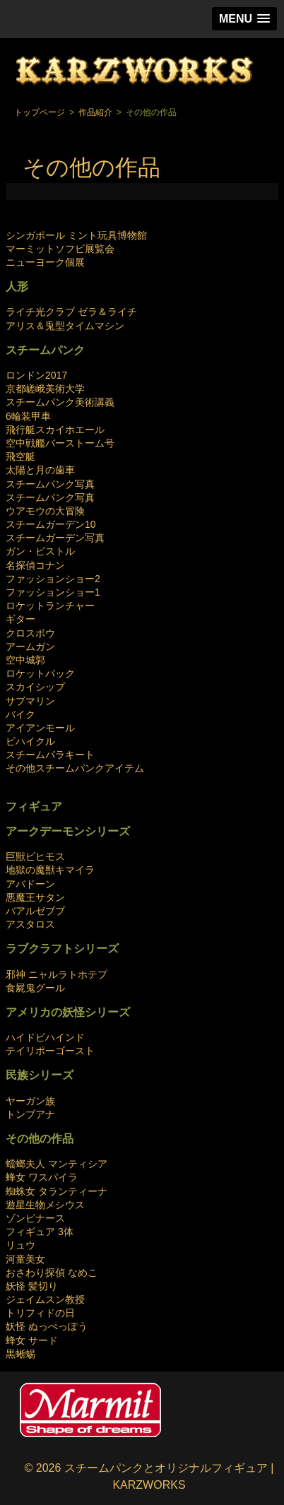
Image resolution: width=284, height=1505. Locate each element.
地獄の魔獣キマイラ (50, 869)
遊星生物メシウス (45, 1204)
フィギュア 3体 (39, 1231)
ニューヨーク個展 (45, 262)
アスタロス (30, 924)
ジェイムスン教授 (45, 1299)
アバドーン (30, 884)
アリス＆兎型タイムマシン (65, 325)
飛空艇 (20, 456)
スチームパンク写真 (50, 484)
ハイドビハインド (45, 1037)
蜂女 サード (32, 1340)
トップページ (39, 112)
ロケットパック (40, 673)
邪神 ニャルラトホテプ (56, 974)
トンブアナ (30, 1114)
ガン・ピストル (40, 551)
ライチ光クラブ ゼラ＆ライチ (71, 311)
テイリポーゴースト (50, 1050)
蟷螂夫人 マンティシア (56, 1163)
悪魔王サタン (35, 897)
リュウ (20, 1245)
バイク (20, 714)
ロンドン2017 (36, 375)
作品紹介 (95, 112)
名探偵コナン (35, 565)
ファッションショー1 (53, 592)
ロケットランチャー (50, 605)
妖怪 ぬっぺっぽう (47, 1326)
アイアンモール (40, 727)
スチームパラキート (50, 754)
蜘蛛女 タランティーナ (56, 1191)
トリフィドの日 (40, 1312)
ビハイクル (30, 741)
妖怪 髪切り (32, 1286)
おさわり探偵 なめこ (51, 1272)
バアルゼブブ (35, 910)
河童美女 (25, 1259)
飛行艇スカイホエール (55, 429)
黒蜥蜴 (20, 1353)
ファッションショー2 (53, 578)
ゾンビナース (35, 1218)
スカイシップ (35, 686)
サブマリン (30, 701)
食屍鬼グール (35, 987)
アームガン (30, 646)
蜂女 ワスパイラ (42, 1177)
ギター (20, 619)
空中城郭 (25, 660)
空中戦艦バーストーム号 (60, 443)
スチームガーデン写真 (55, 537)
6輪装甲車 (28, 416)
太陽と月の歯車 (40, 470)
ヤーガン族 (30, 1100)
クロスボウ (30, 633)
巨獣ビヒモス (35, 856)
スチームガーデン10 (51, 524)
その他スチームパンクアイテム (75, 768)
